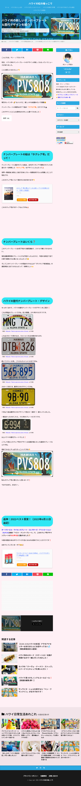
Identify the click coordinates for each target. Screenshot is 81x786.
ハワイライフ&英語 (39, 10)
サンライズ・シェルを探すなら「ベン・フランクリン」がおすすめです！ (35, 690)
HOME (4, 41)
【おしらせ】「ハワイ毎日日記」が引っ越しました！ (10, 754)
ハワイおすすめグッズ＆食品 (65, 7)
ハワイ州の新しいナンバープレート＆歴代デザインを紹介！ (50, 41)
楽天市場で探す (33, 199)
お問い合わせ (53, 776)
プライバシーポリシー (30, 776)
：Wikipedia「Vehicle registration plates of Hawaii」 (17, 407)
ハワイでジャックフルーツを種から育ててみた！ (30, 754)
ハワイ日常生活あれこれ (10, 31)
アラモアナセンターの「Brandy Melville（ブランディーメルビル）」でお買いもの (50, 734)
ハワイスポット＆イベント (32, 7)
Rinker (20, 192)
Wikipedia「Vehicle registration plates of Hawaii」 (17, 331)
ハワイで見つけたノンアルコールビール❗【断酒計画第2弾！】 (35, 679)
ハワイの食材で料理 (49, 7)
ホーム (7, 7)
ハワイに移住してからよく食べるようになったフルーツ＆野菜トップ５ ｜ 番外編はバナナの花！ (30, 734)
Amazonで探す (22, 199)
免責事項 (43, 776)
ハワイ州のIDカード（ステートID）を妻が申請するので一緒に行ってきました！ (35, 656)
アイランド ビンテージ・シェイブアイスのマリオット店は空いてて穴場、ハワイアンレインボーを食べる (11, 734)
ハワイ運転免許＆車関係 (22, 31)
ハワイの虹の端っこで (40, 3)
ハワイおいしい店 (16, 7)
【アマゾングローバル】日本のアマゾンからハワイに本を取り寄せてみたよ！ (70, 733)
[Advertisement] (27, 134)
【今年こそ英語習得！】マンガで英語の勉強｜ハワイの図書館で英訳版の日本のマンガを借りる (50, 756)
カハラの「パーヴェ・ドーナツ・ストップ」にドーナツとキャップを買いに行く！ (36, 668)
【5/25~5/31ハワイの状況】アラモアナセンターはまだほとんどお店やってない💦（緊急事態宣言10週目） (35, 646)
